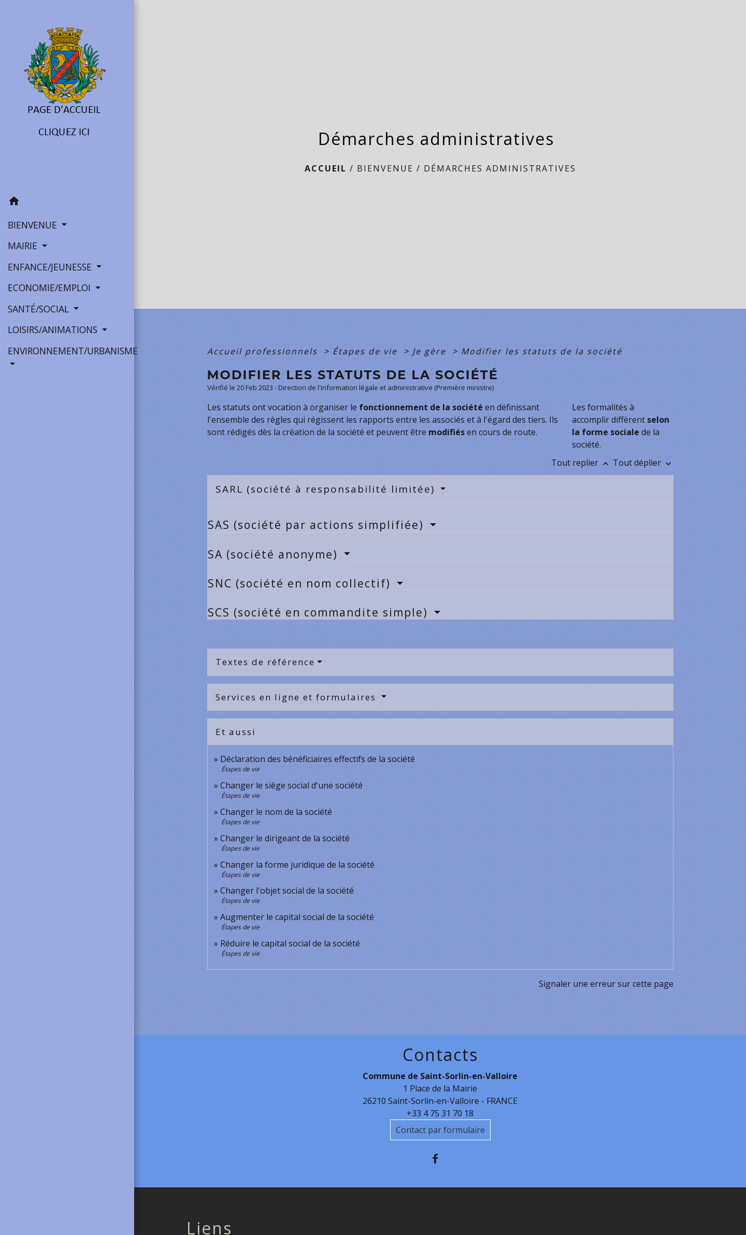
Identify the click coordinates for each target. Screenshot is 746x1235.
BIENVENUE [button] (34, 225)
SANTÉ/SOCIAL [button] (39, 309)
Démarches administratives (500, 168)
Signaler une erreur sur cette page (606, 983)
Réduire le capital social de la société (290, 943)
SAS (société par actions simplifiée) (317, 525)
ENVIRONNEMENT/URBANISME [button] (67, 350)
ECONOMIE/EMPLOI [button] (50, 287)
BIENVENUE (385, 168)
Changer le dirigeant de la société (285, 838)
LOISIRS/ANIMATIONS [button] (54, 329)
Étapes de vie (366, 351)
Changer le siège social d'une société (291, 785)
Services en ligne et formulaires (297, 697)
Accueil (326, 168)
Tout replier (582, 462)
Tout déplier (643, 462)
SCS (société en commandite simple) (320, 612)
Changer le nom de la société (276, 811)
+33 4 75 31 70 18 (440, 1113)
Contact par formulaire (440, 1130)
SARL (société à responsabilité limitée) (327, 489)
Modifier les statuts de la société (541, 351)
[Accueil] (67, 96)
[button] (67, 202)
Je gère (430, 351)
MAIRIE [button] (24, 245)
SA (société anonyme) (274, 554)
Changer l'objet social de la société (287, 890)
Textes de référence (265, 662)
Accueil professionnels (264, 351)
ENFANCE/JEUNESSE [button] (51, 267)
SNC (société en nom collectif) (301, 583)
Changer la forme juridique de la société (297, 864)
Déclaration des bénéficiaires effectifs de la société (317, 759)
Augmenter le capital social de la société (297, 917)
